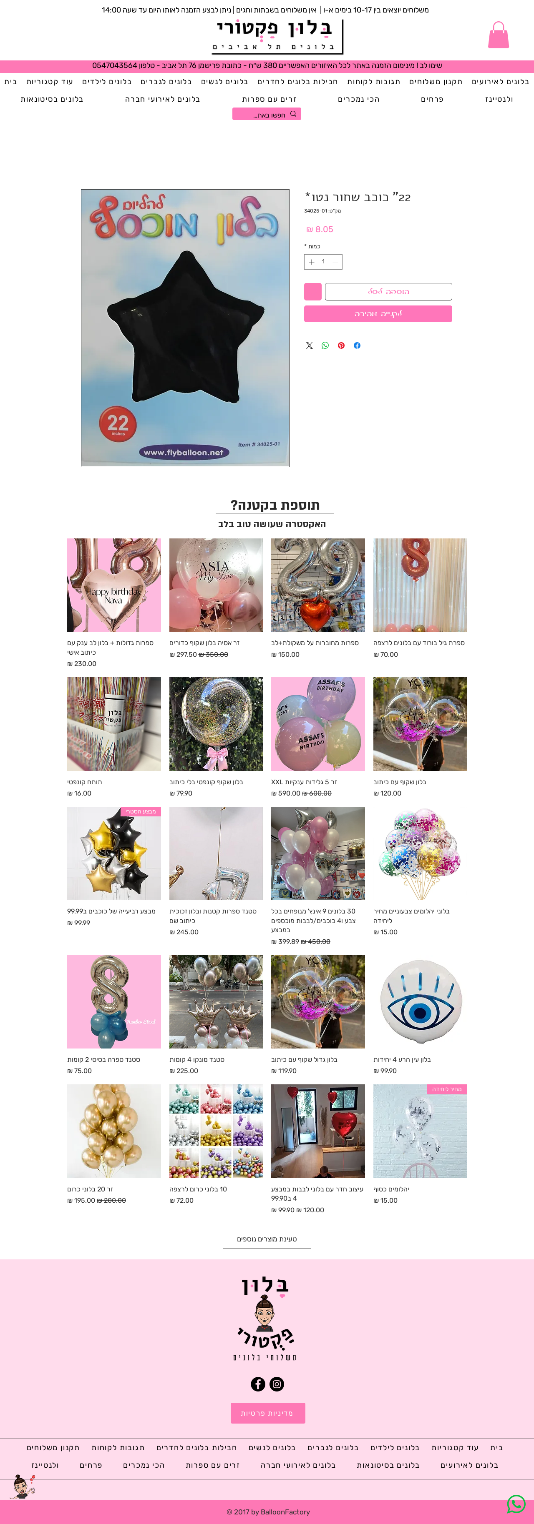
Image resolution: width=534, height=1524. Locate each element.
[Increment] (310, 262)
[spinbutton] (323, 262)
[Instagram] (277, 1384)
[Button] (276, 35)
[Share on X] (310, 345)
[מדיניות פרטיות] (268, 1413)
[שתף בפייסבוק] (357, 345)
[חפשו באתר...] (267, 115)
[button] (498, 34)
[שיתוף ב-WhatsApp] (325, 345)
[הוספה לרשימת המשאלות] (313, 291)
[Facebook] (258, 1384)
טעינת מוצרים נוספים (267, 1239)
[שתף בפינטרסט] (341, 345)
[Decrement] (336, 262)
